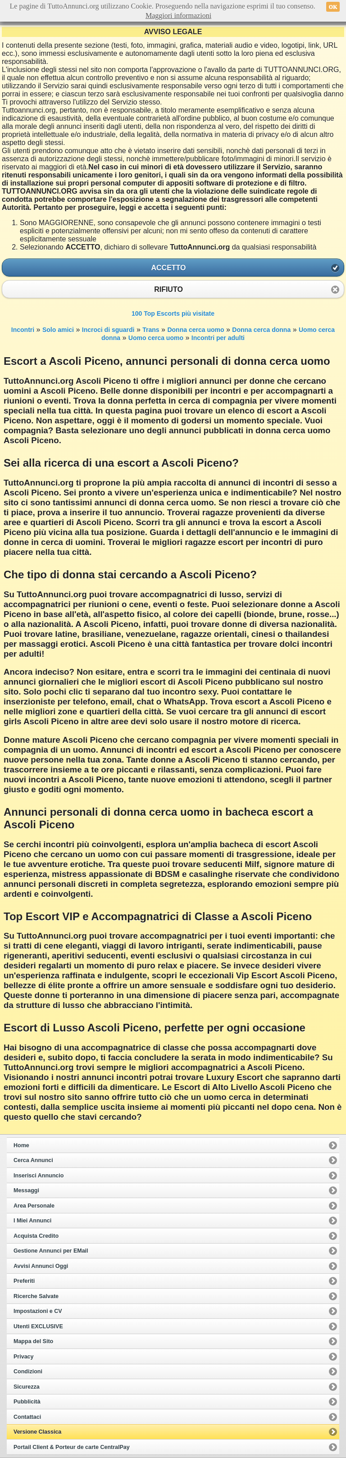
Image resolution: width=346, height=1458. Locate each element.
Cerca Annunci (33, 1160)
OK (333, 7)
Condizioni (28, 1371)
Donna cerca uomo (195, 329)
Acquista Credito (36, 1236)
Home (21, 1145)
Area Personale (34, 1206)
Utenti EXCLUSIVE (38, 1326)
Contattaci (27, 1417)
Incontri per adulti (218, 337)
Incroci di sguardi (108, 329)
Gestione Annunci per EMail (51, 1251)
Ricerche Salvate (36, 1296)
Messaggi (26, 1190)
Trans (150, 329)
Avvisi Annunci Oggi (41, 1266)
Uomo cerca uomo (155, 337)
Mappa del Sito (33, 1341)
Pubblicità (27, 1402)
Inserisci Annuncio (39, 1175)
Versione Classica (37, 1432)
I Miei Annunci (32, 1220)
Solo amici (58, 329)
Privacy (23, 1357)
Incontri (22, 329)
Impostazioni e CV (38, 1311)
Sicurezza (27, 1387)
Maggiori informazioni (178, 15)
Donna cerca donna (261, 329)
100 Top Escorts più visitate (173, 313)
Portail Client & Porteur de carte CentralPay (72, 1447)
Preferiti (24, 1281)
